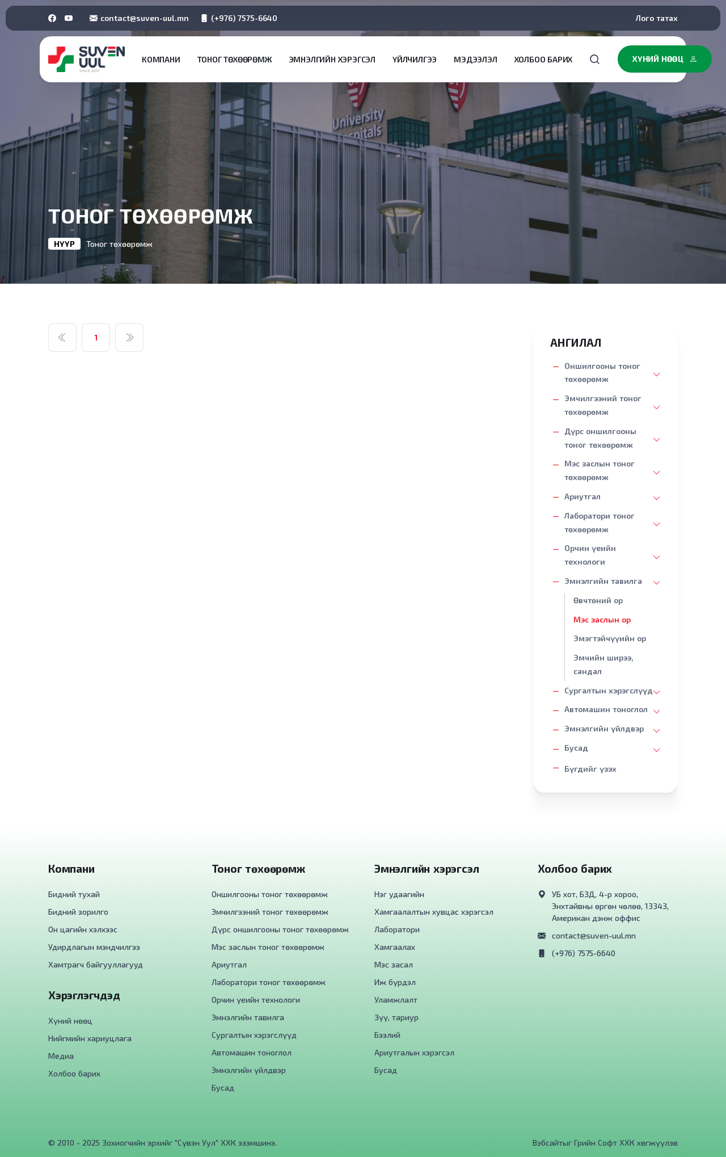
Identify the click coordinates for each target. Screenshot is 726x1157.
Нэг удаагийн (399, 894)
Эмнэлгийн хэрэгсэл (332, 59)
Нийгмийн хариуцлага (90, 1038)
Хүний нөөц (664, 59)
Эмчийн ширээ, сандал (603, 664)
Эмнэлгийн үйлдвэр (604, 728)
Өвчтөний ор (598, 600)
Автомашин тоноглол (606, 709)
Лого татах (657, 18)
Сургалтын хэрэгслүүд (608, 690)
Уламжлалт (395, 999)
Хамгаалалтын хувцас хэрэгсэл (433, 911)
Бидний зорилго (78, 911)
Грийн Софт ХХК (604, 1142)
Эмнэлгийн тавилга (603, 581)
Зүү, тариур (396, 1017)
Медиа (61, 1056)
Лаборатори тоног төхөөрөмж (599, 522)
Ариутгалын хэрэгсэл (414, 1052)
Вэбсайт (548, 1142)
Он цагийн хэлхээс (82, 929)
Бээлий (387, 1035)
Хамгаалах (394, 947)
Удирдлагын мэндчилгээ (94, 947)
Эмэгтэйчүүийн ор (609, 638)
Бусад (576, 747)
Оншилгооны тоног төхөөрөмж (602, 372)
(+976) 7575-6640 (238, 18)
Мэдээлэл (475, 59)
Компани (161, 59)
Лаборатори (397, 929)
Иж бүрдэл (395, 982)
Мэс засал (393, 964)
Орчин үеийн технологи (590, 554)
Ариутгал (582, 496)
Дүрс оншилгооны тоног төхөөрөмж (600, 437)
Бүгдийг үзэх (590, 768)
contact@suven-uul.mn (139, 18)
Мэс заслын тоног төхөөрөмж (599, 470)
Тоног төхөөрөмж (234, 59)
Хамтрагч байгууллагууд (95, 964)
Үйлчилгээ (414, 59)
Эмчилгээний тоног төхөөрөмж (602, 404)
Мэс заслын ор (602, 619)
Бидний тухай (74, 894)
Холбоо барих (543, 59)
